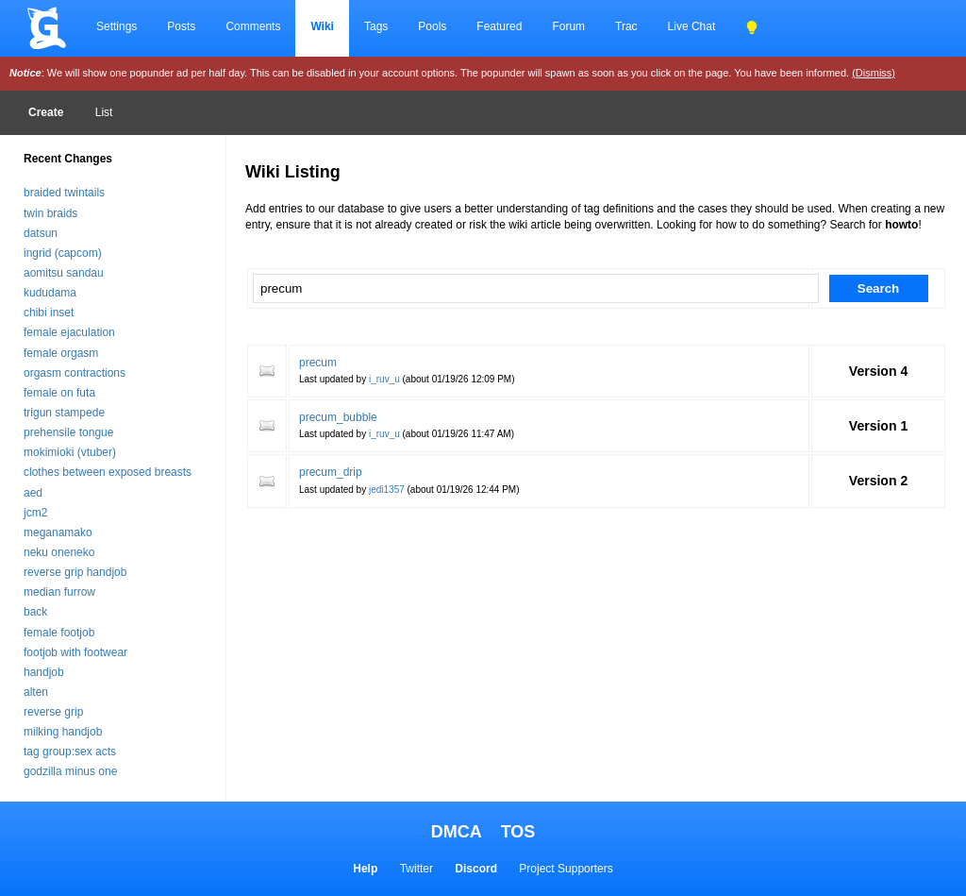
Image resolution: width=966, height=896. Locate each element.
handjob (44, 672)
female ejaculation (69, 332)
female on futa (59, 392)
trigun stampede (64, 412)
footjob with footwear (75, 652)
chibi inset (49, 312)
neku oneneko (59, 552)
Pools (432, 26)
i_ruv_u (384, 379)
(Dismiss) (873, 72)
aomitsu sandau (64, 272)
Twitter (416, 868)
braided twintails (64, 192)
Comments (252, 26)
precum (318, 362)
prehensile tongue (68, 432)
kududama (50, 292)
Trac (626, 26)
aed (33, 492)
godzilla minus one (70, 771)
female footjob (59, 632)
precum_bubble (338, 417)
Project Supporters (565, 868)
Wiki (322, 26)
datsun (41, 233)
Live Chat (692, 26)
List (104, 112)
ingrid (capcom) (63, 253)
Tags (376, 26)
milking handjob (63, 731)
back (35, 611)
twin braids (50, 213)
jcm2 (35, 512)
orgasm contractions (74, 373)
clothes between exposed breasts (108, 472)
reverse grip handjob (75, 572)
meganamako (58, 532)
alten (36, 692)
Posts (181, 26)
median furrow (59, 592)
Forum (568, 26)
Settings (116, 26)
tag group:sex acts (70, 751)
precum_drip (330, 472)
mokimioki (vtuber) (70, 452)
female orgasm (61, 353)
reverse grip (53, 711)
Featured (499, 26)
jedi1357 (387, 489)
